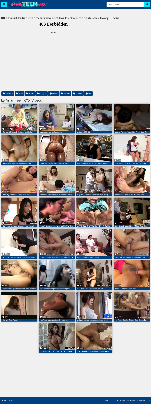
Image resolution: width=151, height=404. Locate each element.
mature (77, 93)
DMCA (128, 400)
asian (29, 93)
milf (88, 93)
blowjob (41, 93)
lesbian (65, 93)
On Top (11, 400)
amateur (8, 93)
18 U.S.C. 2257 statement (115, 400)
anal (19, 93)
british (54, 93)
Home (3, 400)
